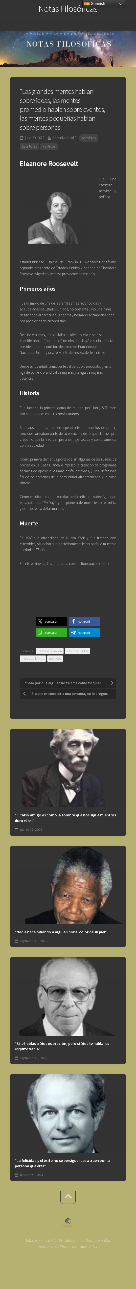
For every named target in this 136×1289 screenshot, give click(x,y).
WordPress (68, 1246)
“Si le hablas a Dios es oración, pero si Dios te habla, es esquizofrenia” (62, 1046)
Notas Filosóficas (68, 8)
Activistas (89, 137)
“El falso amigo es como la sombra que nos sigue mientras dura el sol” (65, 817)
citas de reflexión (50, 651)
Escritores (29, 146)
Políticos (49, 146)
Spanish (94, 4)
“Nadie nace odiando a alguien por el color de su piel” (61, 931)
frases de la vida (33, 658)
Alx (95, 1246)
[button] (51, 621)
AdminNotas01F (64, 137)
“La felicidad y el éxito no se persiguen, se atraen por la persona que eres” (62, 1163)
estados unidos (77, 651)
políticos (55, 658)
